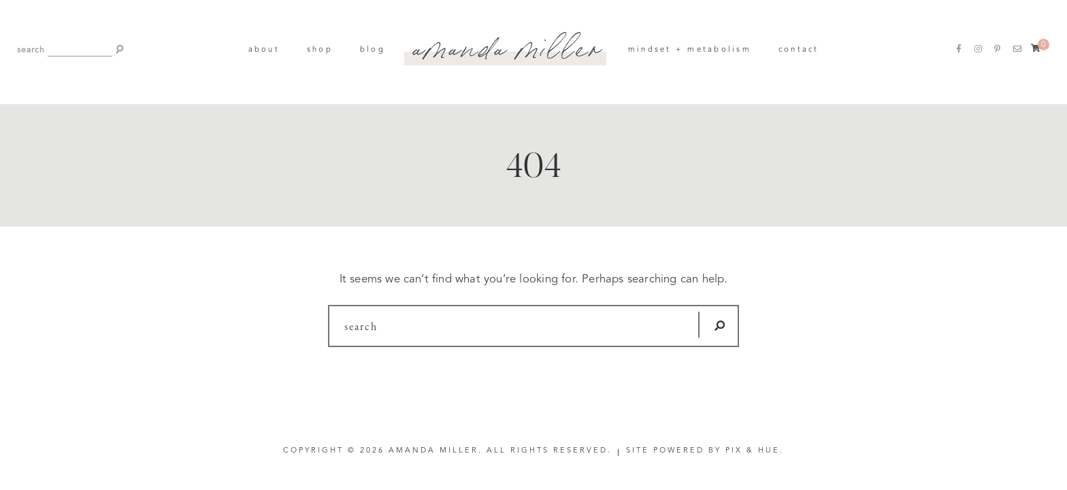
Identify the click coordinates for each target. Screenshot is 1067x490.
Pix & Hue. (754, 451)
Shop (320, 50)
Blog (372, 50)
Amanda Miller (506, 43)
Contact (798, 50)
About (264, 50)
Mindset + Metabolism (689, 50)
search (31, 50)
